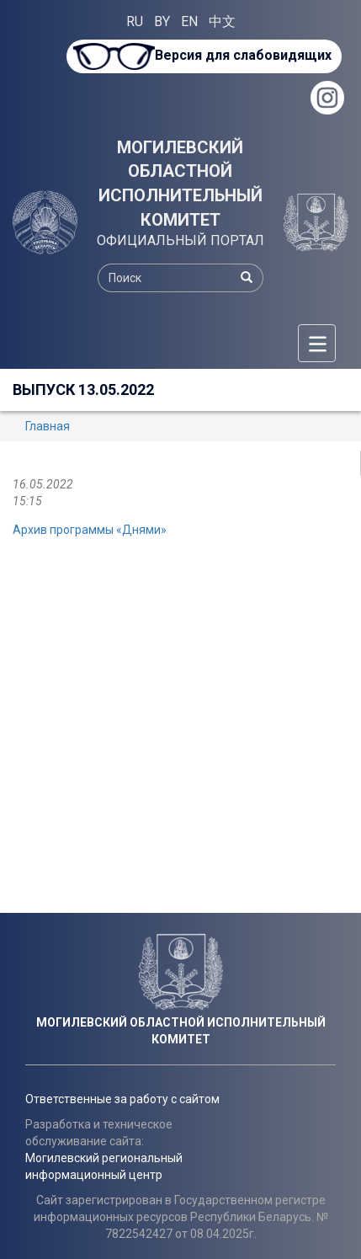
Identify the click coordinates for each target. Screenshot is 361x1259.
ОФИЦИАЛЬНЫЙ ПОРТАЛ (180, 240)
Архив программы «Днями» (90, 529)
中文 (222, 21)
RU (134, 21)
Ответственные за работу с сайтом (122, 1099)
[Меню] (317, 343)
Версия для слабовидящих (243, 55)
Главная (47, 426)
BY (162, 21)
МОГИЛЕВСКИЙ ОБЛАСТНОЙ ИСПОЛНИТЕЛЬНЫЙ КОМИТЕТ (180, 183)
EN (189, 21)
